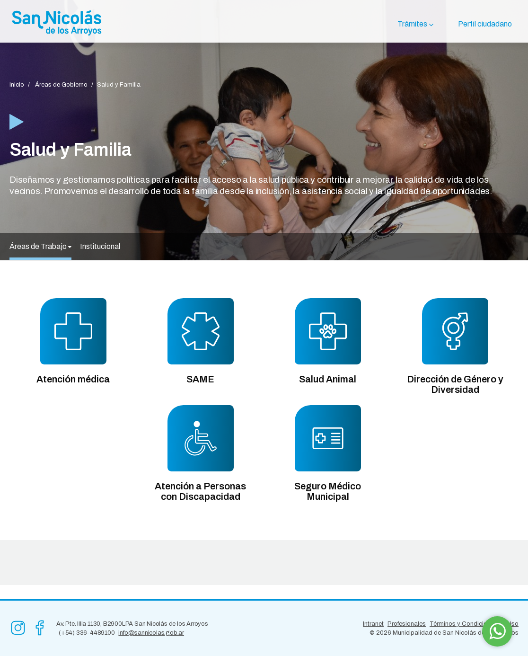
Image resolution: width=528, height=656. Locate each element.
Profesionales (406, 624)
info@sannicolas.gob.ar (151, 632)
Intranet (373, 624)
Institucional (100, 246)
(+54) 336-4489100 (87, 632)
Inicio (16, 84)
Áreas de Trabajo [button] (40, 246)
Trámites (412, 24)
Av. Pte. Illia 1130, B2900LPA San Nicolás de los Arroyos (132, 624)
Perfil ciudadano (485, 24)
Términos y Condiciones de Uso (474, 624)
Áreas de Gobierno (61, 84)
